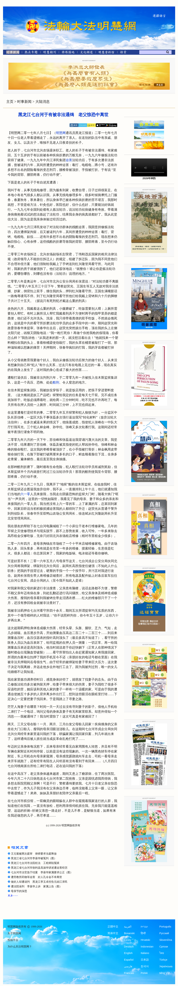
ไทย (161, 953)
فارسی (128, 966)
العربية (127, 926)
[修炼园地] (68, 52)
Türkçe (163, 959)
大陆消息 (42, 102)
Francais (129, 973)
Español (128, 959)
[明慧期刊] (49, 52)
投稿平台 (13, 940)
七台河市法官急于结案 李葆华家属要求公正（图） (42, 872)
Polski (144, 973)
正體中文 (113, 926)
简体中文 (113, 933)
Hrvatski (145, 939)
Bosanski (129, 933)
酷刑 (56, 382)
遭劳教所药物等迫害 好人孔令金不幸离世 (36, 877)
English (128, 953)
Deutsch (129, 946)
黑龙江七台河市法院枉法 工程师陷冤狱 (35, 863)
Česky (127, 939)
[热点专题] (31, 52)
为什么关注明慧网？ (20, 946)
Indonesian (147, 946)
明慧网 (61, 133)
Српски (163, 946)
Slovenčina (165, 939)
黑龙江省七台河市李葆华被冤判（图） (34, 858)
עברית (144, 926)
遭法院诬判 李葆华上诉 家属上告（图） (36, 886)
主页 (9, 102)
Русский (164, 933)
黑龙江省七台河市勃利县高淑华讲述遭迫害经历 (39, 867)
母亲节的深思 (19, 891)
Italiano (145, 953)
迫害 (69, 160)
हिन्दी (143, 933)
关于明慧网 (14, 933)
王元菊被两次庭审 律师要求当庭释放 (34, 853)
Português (165, 926)
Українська (165, 966)
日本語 (145, 959)
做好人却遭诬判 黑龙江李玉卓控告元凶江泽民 (39, 881)
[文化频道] (86, 52)
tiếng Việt (164, 973)
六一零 (25, 494)
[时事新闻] (11, 52)
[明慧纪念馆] (106, 52)
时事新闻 (24, 102)
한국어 (145, 966)
